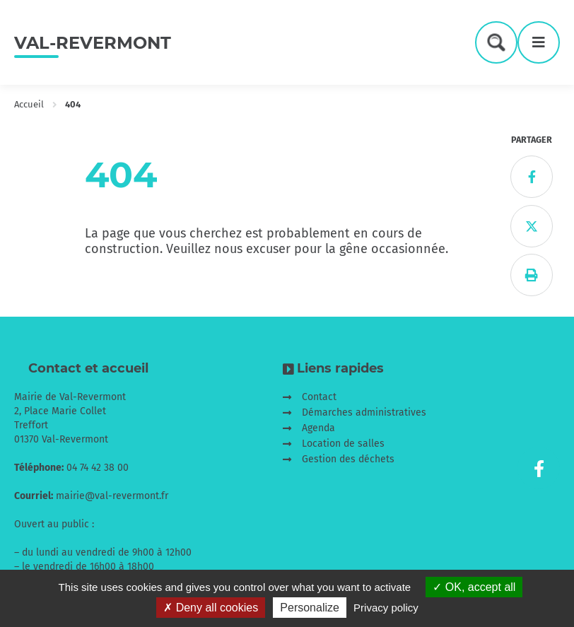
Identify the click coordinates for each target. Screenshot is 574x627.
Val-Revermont (92, 43)
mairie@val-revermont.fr (112, 496)
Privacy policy (385, 608)
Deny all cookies (210, 608)
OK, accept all (474, 587)
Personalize (309, 608)
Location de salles (343, 444)
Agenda (318, 428)
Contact (319, 397)
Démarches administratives (364, 412)
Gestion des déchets (348, 459)
